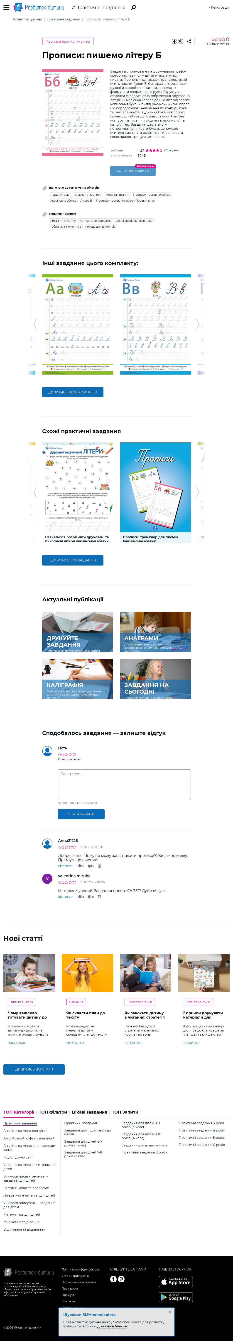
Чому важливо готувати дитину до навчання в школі (27, 1015)
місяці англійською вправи (134, 219)
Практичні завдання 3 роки (201, 1121)
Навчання (76, 1000)
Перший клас (59, 193)
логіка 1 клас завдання (95, 219)
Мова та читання (117, 193)
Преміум (68, 1293)
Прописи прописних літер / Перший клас (125, 198)
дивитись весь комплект (73, 390)
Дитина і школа (22, 1000)
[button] (35, 323)
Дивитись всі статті (34, 1067)
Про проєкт (70, 1286)
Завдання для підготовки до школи (87, 1130)
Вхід (204, 7)
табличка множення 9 (65, 225)
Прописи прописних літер (68, 41)
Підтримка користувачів (79, 1280)
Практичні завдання (100, 7)
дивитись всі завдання (73, 558)
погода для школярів (100, 225)
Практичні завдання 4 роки (201, 1129)
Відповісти (65, 864)
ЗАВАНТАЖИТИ (133, 171)
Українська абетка (63, 198)
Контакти (68, 1299)
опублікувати (81, 812)
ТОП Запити (125, 1110)
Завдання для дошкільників (145, 1144)
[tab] (20, 1112)
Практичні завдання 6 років (202, 1143)
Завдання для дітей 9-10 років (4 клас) (141, 1134)
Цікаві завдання (89, 1110)
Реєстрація (220, 7)
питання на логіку (63, 219)
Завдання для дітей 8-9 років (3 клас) (141, 1123)
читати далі (17, 1041)
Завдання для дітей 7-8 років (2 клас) (83, 1153)
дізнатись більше (112, 1326)
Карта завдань (72, 1305)
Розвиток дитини (140, 1000)
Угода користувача (75, 1274)
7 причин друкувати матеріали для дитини (203, 1015)
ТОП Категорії (18, 1110)
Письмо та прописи (87, 193)
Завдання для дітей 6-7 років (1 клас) (83, 1142)
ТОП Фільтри (53, 1110)
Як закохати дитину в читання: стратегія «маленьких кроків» (145, 1015)
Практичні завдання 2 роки (144, 1151)
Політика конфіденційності (81, 1267)
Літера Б (86, 198)
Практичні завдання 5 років (202, 1136)
